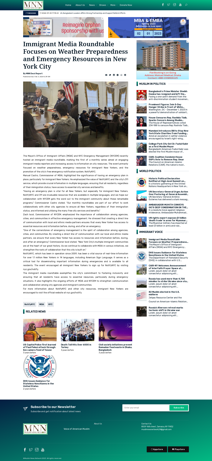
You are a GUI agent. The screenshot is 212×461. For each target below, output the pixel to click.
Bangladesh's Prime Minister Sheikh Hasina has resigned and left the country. (168, 94)
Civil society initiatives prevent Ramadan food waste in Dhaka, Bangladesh (115, 347)
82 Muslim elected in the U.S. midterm (164, 293)
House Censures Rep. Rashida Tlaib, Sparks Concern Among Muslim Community (168, 120)
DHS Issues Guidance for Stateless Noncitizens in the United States (38, 383)
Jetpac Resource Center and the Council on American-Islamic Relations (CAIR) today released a (168, 301)
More (112, 5)
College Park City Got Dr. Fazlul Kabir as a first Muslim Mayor (168, 145)
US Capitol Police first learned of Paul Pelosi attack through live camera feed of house (39, 347)
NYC (50, 304)
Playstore (178, 449)
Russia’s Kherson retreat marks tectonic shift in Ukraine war (166, 309)
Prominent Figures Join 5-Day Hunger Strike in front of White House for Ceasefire (166, 107)
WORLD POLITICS (150, 171)
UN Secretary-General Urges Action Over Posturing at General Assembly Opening (168, 194)
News (92, 5)
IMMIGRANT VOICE (151, 232)
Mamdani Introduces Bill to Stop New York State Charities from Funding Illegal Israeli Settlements (168, 133)
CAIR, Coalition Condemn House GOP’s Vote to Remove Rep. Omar (166, 158)
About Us (80, 5)
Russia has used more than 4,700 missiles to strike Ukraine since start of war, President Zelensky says (169, 281)
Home (68, 5)
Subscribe (179, 408)
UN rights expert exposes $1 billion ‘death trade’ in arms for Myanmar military (167, 220)
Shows (102, 5)
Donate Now (126, 5)
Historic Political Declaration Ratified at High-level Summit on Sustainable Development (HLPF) (167, 181)
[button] (186, 5)
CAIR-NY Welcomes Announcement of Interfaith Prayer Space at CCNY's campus (167, 268)
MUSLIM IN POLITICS (152, 83)
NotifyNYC (29, 304)
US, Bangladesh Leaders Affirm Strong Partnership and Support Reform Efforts (92, 13)
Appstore (157, 449)
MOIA (41, 304)
